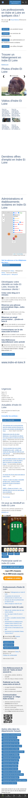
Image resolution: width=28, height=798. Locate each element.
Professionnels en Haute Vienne (10, 763)
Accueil (2, 795)
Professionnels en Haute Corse (10, 768)
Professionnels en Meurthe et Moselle (11, 734)
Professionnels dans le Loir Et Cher (11, 757)
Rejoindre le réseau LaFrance (11, 647)
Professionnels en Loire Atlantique (10, 754)
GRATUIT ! (5, 556)
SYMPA (17, 553)
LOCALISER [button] (6, 40)
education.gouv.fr (6, 274)
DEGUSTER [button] (5, 29)
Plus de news (6, 497)
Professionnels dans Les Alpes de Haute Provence (14, 780)
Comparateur (8, 795)
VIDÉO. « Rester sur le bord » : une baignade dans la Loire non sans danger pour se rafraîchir (13, 490)
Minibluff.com (5, 512)
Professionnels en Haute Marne (10, 766)
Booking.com (4, 64)
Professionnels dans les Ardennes (10, 777)
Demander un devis (8, 642)
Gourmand (19, 795)
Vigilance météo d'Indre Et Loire (13, 625)
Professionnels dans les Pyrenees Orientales (13, 751)
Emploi (14, 795)
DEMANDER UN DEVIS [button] (8, 354)
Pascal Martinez (15, 19)
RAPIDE (11, 553)
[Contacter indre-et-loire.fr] (25, 2)
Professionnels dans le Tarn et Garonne (12, 746)
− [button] (3, 220)
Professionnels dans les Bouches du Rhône (13, 774)
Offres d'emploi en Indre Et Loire (13, 603)
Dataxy (12, 270)
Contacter (17, 636)
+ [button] (3, 218)
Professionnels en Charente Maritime (11, 771)
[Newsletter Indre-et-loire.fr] (22, 2)
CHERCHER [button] (6, 46)
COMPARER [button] (6, 33)
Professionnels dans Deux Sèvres (10, 740)
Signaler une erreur (8, 645)
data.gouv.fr (15, 274)
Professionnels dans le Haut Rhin (10, 760)
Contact (25, 795)
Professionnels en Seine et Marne (10, 749)
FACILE (4, 553)
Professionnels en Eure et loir (9, 737)
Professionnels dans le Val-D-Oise (10, 743)
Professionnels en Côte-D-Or (9, 783)
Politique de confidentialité (10, 655)
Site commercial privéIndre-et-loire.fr (15, 2)
